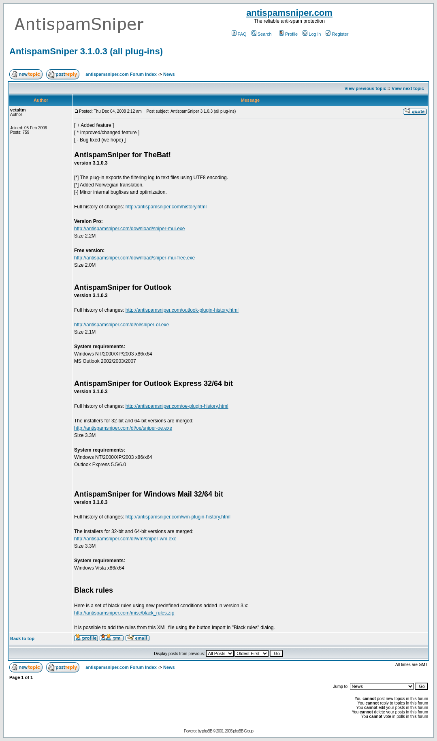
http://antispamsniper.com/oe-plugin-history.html (177, 406)
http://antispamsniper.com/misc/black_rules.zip (124, 613)
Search (262, 34)
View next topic (408, 88)
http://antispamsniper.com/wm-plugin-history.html (178, 517)
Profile (288, 34)
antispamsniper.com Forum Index (120, 74)
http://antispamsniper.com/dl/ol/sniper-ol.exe (121, 325)
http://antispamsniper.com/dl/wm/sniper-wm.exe (125, 539)
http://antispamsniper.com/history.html (166, 207)
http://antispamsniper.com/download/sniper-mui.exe (129, 228)
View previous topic (365, 88)
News (169, 74)
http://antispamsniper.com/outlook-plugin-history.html (182, 310)
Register (337, 34)
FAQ (239, 34)
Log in (312, 34)
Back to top (22, 638)
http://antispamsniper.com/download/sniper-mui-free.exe (134, 258)
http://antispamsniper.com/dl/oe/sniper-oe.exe (123, 428)
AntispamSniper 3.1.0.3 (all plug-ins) (86, 51)
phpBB (207, 731)
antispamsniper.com (289, 13)
